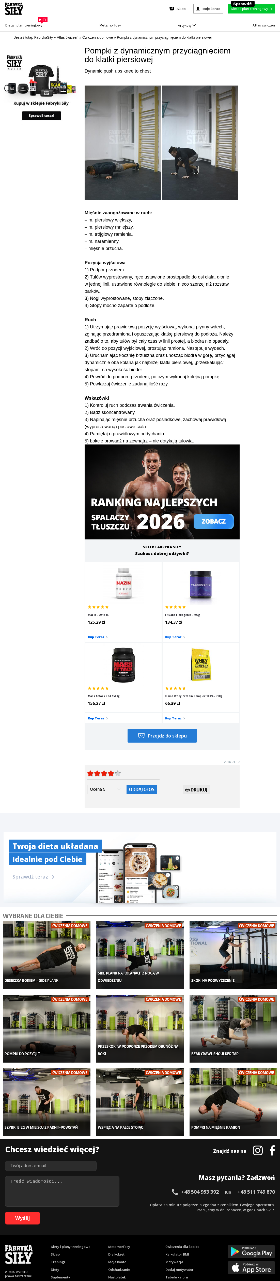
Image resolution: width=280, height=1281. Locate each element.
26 (138, 1236)
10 (57, 1236)
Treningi (58, 1168)
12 (67, 1236)
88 (187, 1243)
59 (39, 1243)
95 (222, 1243)
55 (19, 1243)
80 (146, 1243)
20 (108, 1236)
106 (140, 1251)
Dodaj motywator (179, 1176)
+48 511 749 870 (256, 1098)
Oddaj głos (141, 711)
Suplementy (60, 1183)
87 (182, 1243)
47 (245, 1236)
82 (156, 1243)
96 (227, 1243)
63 (60, 1243)
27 (144, 1236)
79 (141, 1243)
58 (34, 1243)
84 (166, 1243)
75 (121, 1243)
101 (256, 1243)
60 (44, 1243)
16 (88, 1236)
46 (240, 1236)
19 (103, 1236)
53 (9, 1243)
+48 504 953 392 (200, 1098)
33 (174, 1236)
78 (136, 1243)
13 (72, 1236)
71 (100, 1243)
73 (110, 1243)
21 (113, 1236)
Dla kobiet (116, 1160)
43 (225, 1236)
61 (50, 1243)
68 (85, 1243)
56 (24, 1243)
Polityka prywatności (185, 1221)
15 (83, 1236)
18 (98, 1236)
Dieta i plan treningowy (25, 24)
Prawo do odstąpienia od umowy (116, 1263)
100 (249, 1243)
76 (126, 1243)
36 (189, 1236)
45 (235, 1236)
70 (95, 1243)
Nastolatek (117, 1183)
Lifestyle (115, 1191)
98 (238, 1243)
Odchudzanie (119, 1176)
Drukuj (196, 712)
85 (171, 1243)
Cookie (156, 1221)
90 (197, 1243)
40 (210, 1236)
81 (151, 1243)
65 (70, 1243)
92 (207, 1243)
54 (14, 1243)
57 (29, 1243)
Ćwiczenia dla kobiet (182, 1153)
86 (177, 1243)
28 (149, 1236)
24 (128, 1236)
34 (179, 1236)
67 (80, 1243)
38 (199, 1236)
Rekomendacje (177, 1191)
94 (217, 1243)
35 (184, 1236)
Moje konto (117, 1168)
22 (118, 1236)
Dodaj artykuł (88, 1221)
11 (62, 1236)
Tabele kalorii (176, 1183)
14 (77, 1236)
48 (250, 1236)
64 (65, 1243)
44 (230, 1236)
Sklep (55, 1160)
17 (93, 1236)
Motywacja (174, 1168)
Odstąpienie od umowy (172, 1263)
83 (161, 1243)
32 (169, 1236)
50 (260, 1236)
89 (192, 1243)
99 (243, 1243)
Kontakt (137, 1221)
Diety (55, 1176)
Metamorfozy (110, 25)
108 (154, 1251)
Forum (170, 1198)
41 (215, 1236)
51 (265, 1236)
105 (133, 1251)
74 (116, 1243)
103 (270, 1243)
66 (75, 1243)
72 (105, 1243)
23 (123, 1236)
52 (271, 1236)
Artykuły (187, 25)
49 (255, 1236)
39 (205, 1236)
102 (263, 1243)
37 (194, 1236)
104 (126, 1251)
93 (212, 1243)
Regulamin (115, 1221)
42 (220, 1236)
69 (90, 1243)
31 (164, 1236)
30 (159, 1236)
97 (232, 1243)
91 (202, 1243)
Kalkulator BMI (177, 1160)
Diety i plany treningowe (70, 1153)
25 (133, 1236)
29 (154, 1236)
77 (131, 1243)
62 (55, 1243)
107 (147, 1251)
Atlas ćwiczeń (264, 25)
